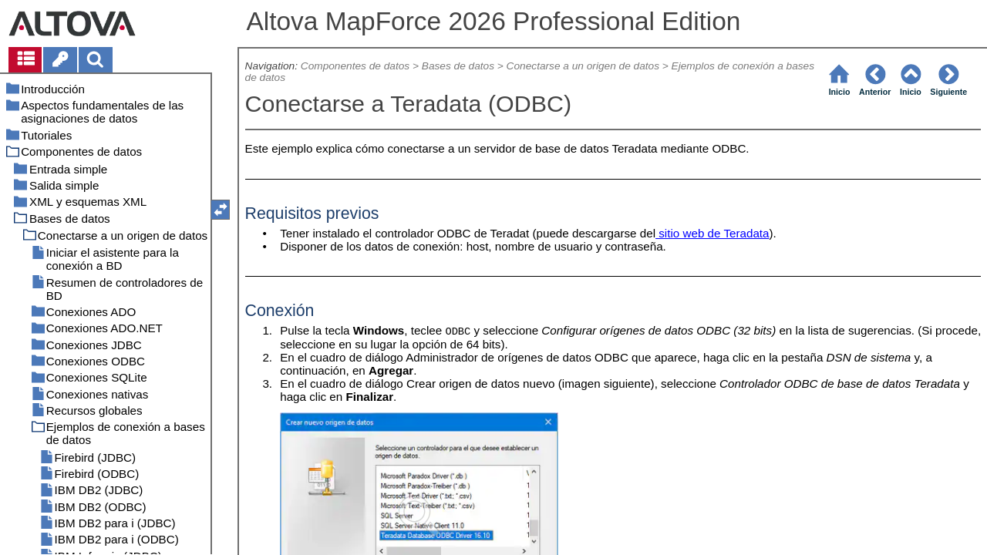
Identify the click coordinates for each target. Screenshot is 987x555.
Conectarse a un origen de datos (583, 66)
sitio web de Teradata (712, 233)
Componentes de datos (355, 66)
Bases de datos (458, 66)
